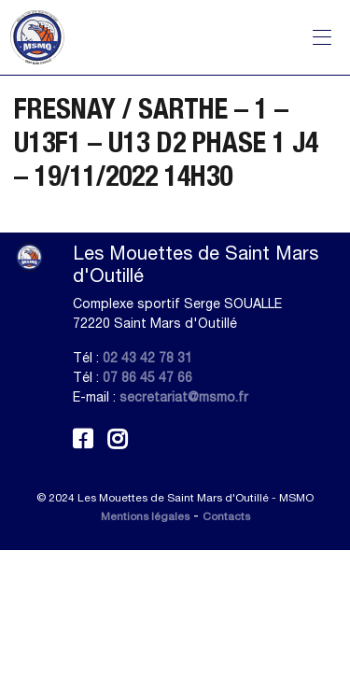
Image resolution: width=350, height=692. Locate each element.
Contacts (226, 516)
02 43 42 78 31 (147, 357)
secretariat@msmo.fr (183, 396)
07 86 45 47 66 (147, 377)
